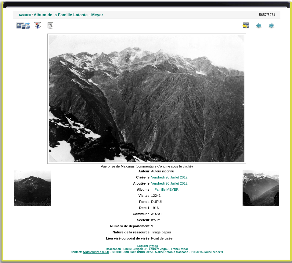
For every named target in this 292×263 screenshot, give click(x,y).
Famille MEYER (166, 189)
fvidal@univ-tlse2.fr (96, 252)
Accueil (25, 15)
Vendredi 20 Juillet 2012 (169, 177)
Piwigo (153, 245)
